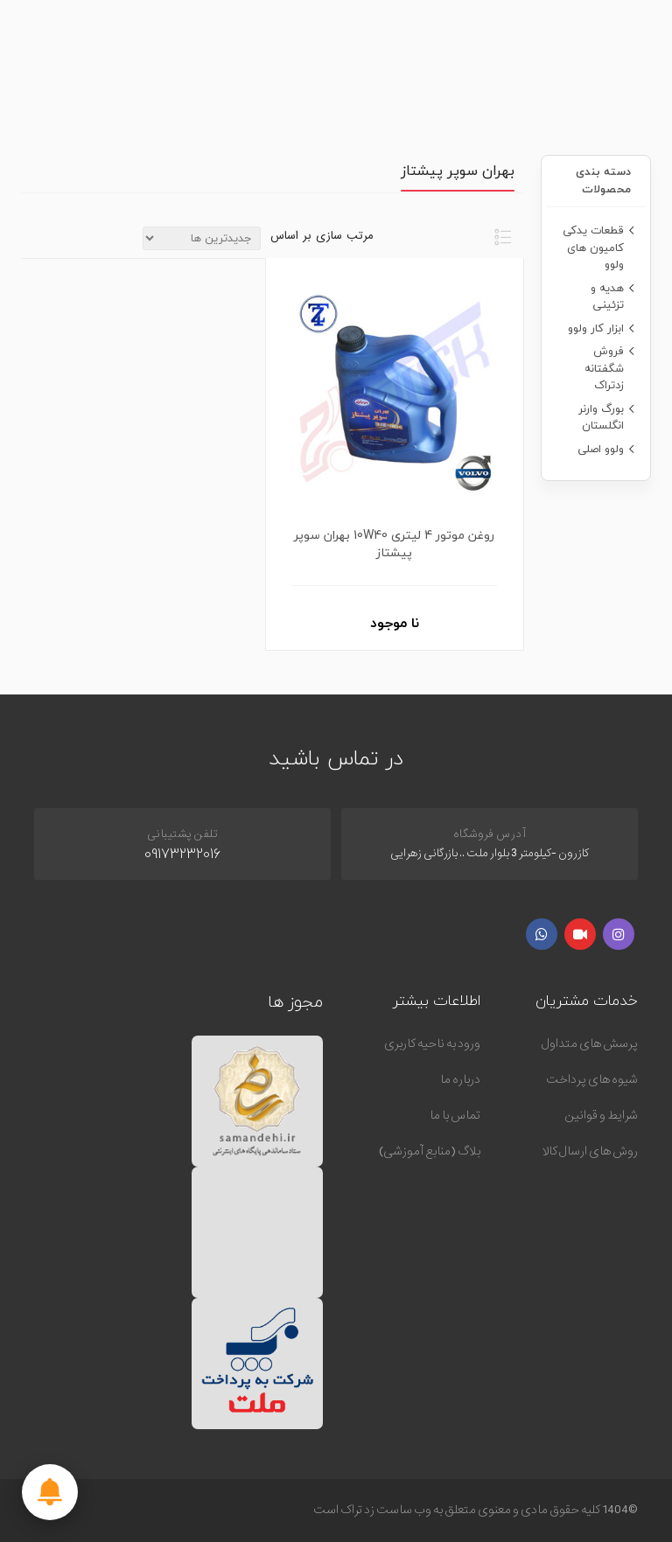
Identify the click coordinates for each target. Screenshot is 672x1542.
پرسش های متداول (590, 1043)
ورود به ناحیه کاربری (432, 1043)
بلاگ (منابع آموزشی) (429, 1151)
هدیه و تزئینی (607, 296)
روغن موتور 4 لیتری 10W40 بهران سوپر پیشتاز (394, 544)
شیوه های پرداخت (592, 1079)
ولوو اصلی (601, 448)
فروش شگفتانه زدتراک (604, 367)
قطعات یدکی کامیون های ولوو (593, 247)
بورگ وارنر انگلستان (601, 417)
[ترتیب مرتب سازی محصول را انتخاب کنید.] (202, 238)
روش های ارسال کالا (590, 1151)
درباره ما (460, 1079)
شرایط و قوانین (601, 1115)
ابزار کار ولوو (596, 328)
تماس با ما (455, 1115)
